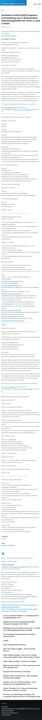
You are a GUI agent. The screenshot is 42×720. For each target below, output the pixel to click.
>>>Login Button (6, 715)
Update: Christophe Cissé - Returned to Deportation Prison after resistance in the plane (20, 689)
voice (4, 27)
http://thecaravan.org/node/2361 (11, 310)
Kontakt (5, 640)
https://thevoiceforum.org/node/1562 (12, 281)
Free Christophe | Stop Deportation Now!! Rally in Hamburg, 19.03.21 (19, 635)
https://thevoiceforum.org (9, 35)
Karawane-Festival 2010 (8, 545)
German (3, 538)
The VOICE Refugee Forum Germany (13, 4)
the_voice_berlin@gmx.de (24, 109)
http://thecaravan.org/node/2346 (11, 285)
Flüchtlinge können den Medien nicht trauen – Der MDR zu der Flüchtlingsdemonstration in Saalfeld (21, 629)
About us (3, 561)
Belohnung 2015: (24, 596)
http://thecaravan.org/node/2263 (11, 293)
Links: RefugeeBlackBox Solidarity (14, 645)
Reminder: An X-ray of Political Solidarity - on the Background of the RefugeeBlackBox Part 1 (19, 683)
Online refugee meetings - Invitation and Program (19, 661)
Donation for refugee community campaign (13, 567)
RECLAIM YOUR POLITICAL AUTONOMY (16, 672)
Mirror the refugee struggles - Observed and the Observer (19, 650)
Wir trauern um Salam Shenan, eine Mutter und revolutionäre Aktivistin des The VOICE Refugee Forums (21, 695)
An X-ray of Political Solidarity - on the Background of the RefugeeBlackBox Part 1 (21, 617)
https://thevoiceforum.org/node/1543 (12, 320)
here (15, 561)
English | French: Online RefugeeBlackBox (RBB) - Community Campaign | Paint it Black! (19, 623)
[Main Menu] (37, 4)
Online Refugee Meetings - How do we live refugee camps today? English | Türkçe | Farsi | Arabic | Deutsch (21, 656)
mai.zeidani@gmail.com (10, 107)
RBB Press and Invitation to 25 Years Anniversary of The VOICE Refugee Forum (21, 666)
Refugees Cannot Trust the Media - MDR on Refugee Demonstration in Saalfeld (20, 677)
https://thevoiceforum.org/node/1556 (12, 316)
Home (2, 10)
